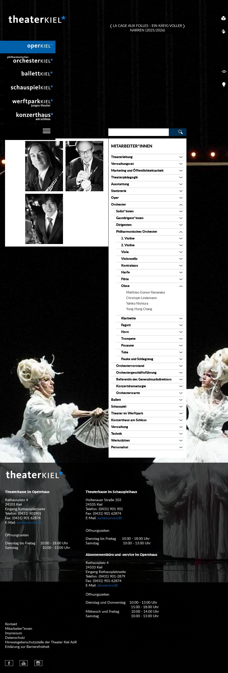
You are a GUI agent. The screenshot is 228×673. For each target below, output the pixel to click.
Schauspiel (118, 406)
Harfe (125, 272)
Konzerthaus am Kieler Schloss (27, 116)
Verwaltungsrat (122, 164)
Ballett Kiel (27, 74)
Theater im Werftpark (127, 413)
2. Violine (128, 245)
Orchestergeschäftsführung (136, 372)
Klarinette (128, 318)
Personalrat (119, 447)
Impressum (13, 633)
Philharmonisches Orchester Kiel (27, 61)
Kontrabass (129, 265)
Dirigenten (124, 225)
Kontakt (11, 624)
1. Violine (128, 238)
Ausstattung (120, 184)
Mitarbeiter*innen (131, 146)
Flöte (125, 279)
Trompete (128, 339)
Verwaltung (119, 427)
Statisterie (118, 191)
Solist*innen (125, 211)
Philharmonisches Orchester (136, 231)
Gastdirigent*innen (129, 218)
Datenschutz (15, 638)
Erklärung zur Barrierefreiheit (27, 647)
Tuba (124, 352)
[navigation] (27, 132)
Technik (116, 434)
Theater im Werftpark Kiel (27, 102)
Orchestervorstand (130, 366)
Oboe (125, 286)
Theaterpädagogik (124, 177)
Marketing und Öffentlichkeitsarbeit (137, 170)
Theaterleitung (122, 157)
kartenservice (27, 522)
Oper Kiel (27, 47)
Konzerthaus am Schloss (129, 420)
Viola (125, 252)
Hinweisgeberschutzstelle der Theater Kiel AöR (41, 642)
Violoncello (129, 259)
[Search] (138, 132)
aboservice (105, 585)
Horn (125, 332)
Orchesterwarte (128, 393)
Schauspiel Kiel (27, 88)
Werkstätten (120, 440)
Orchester (118, 204)
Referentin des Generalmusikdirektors (144, 379)
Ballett (116, 400)
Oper (115, 198)
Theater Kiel (37, 19)
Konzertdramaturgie (131, 386)
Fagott (126, 325)
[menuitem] (27, 47)
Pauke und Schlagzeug (137, 359)
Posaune (127, 345)
